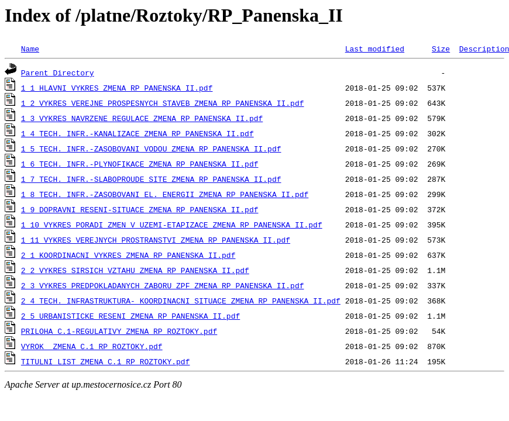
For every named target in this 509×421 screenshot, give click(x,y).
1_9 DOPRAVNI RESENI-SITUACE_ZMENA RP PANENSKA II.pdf (140, 209)
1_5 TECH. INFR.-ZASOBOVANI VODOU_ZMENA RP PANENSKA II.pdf (151, 148)
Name (30, 48)
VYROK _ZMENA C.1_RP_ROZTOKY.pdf (92, 346)
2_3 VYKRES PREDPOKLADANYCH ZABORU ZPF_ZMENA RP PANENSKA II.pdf (162, 285)
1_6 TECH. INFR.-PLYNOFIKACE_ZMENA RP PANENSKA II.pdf (140, 163)
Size (441, 48)
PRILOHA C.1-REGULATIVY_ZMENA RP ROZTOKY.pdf (119, 331)
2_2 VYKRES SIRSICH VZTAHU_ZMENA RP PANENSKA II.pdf (135, 270)
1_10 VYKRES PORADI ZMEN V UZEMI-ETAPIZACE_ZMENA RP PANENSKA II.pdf (171, 224)
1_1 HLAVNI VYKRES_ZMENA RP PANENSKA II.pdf (117, 87)
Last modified (374, 48)
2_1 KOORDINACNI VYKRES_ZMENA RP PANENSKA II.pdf (128, 255)
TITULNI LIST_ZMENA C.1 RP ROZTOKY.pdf (105, 361)
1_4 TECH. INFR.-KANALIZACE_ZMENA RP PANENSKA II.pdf (137, 133)
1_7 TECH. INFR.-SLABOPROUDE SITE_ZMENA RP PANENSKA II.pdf (151, 179)
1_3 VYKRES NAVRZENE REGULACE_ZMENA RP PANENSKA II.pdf (142, 118)
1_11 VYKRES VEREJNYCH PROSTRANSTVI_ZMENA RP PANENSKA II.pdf (155, 239)
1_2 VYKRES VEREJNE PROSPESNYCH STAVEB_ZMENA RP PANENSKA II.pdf (162, 103)
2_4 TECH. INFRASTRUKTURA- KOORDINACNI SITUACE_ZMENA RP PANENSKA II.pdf (181, 300)
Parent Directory (57, 72)
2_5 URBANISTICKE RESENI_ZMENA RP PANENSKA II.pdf (130, 315)
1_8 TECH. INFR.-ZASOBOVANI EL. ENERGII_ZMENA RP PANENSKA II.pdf (164, 194)
